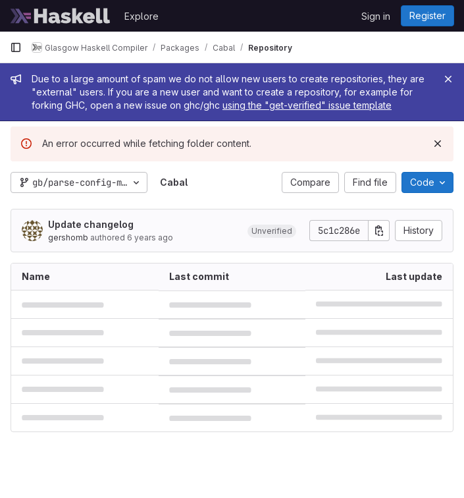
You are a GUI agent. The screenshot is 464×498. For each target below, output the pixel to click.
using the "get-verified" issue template (307, 105)
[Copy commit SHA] (379, 230)
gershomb (68, 237)
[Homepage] (60, 15)
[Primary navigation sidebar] (15, 47)
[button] (271, 230)
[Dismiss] (438, 144)
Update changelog (91, 224)
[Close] (448, 79)
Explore (141, 16)
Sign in (375, 16)
